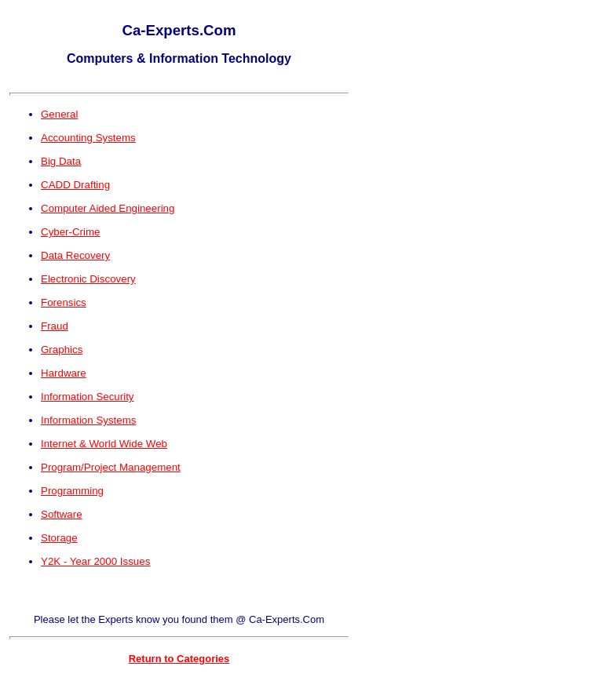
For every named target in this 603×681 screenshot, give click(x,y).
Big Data (61, 161)
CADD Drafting (75, 185)
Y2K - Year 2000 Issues (95, 561)
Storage (59, 538)
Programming (72, 491)
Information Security (87, 396)
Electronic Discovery (88, 279)
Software (61, 514)
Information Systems (88, 420)
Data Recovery (75, 255)
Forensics (63, 302)
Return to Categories (179, 659)
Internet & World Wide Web (104, 444)
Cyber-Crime (70, 232)
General (59, 114)
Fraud (54, 326)
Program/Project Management (111, 467)
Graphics (61, 349)
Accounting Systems (88, 138)
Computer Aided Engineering (107, 208)
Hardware (63, 373)
